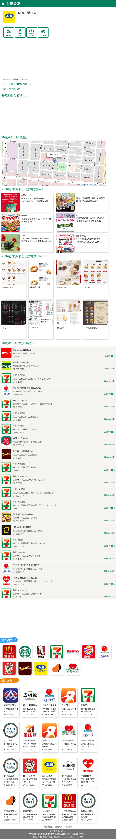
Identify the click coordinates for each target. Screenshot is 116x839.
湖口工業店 (47, 776)
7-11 (78, 195)
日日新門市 (47, 811)
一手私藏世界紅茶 (91, 328)
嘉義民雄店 (28, 811)
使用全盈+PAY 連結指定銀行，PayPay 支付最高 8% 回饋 (89, 240)
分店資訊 (31, 35)
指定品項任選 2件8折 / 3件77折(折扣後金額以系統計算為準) (90, 219)
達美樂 (24, 216)
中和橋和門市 (10, 811)
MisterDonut (35, 287)
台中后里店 (9, 776)
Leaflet (80, 185)
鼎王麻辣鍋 (61, 288)
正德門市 (85, 705)
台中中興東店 (29, 776)
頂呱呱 (87, 288)
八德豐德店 (86, 776)
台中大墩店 (67, 776)
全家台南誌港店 (88, 740)
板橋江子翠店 (87, 811)
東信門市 (46, 740)
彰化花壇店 (9, 740)
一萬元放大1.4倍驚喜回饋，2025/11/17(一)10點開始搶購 (34, 200)
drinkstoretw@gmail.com (70, 837)
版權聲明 (58, 827)
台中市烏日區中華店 (71, 740)
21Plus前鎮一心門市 (32, 740)
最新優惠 (8, 35)
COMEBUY (34, 327)
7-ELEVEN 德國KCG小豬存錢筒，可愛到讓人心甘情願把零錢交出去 (36, 240)
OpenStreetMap (92, 185)
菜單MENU (20, 35)
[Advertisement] (58, 58)
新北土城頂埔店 (30, 705)
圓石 (4, 328)
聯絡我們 (68, 827)
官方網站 (43, 35)
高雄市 (16, 79)
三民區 (25, 79)
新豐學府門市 (10, 705)
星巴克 (24, 195)
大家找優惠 (48, 827)
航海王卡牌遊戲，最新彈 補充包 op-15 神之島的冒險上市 (90, 199)
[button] (54, 160)
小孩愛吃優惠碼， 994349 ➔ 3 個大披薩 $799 (36, 220)
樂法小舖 (60, 328)
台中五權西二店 (69, 811)
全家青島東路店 (49, 705)
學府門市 (66, 705)
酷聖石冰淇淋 (8, 288)
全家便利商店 (81, 236)
